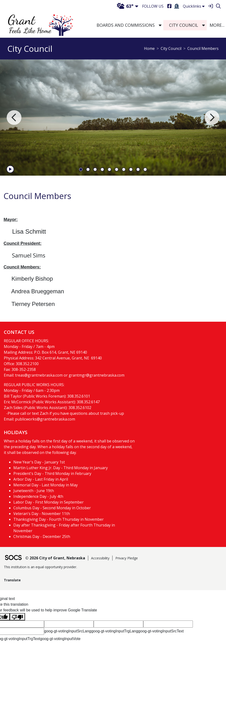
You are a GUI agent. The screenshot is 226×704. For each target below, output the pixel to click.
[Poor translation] (17, 616)
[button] (160, 25)
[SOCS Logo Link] (13, 558)
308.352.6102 (79, 407)
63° (125, 6)
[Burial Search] (176, 6)
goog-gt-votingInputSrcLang (67, 631)
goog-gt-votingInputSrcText (161, 631)
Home (149, 48)
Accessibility (100, 558)
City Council (171, 48)
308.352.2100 (27, 363)
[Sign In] (210, 6)
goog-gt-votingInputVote (60, 639)
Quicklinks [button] (194, 6)
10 (145, 169)
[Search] (218, 6)
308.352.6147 (88, 402)
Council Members (203, 48)
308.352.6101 (78, 396)
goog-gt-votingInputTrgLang (114, 631)
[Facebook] (169, 6)
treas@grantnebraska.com (39, 375)
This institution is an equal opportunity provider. (40, 567)
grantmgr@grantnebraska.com (96, 375)
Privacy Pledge (126, 558)
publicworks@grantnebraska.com (45, 419)
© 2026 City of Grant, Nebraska (55, 558)
